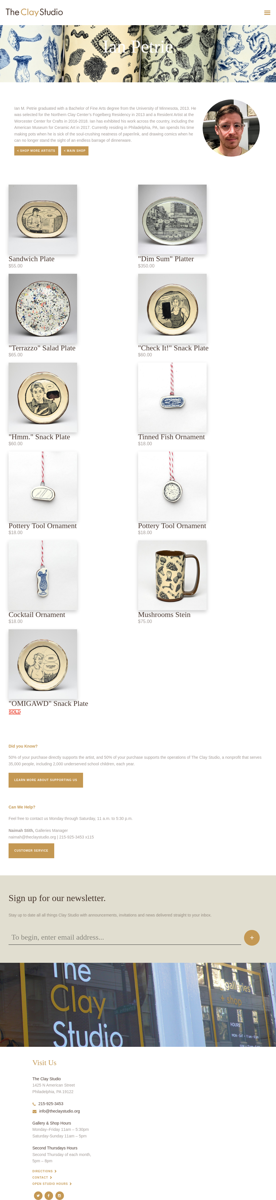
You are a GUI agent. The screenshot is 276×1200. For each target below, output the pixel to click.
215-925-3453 (48, 1103)
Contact (40, 1177)
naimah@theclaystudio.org (32, 837)
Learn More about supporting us (45, 780)
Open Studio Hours (50, 1183)
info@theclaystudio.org (56, 1111)
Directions (43, 1171)
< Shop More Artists (36, 150)
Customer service (31, 850)
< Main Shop (75, 150)
